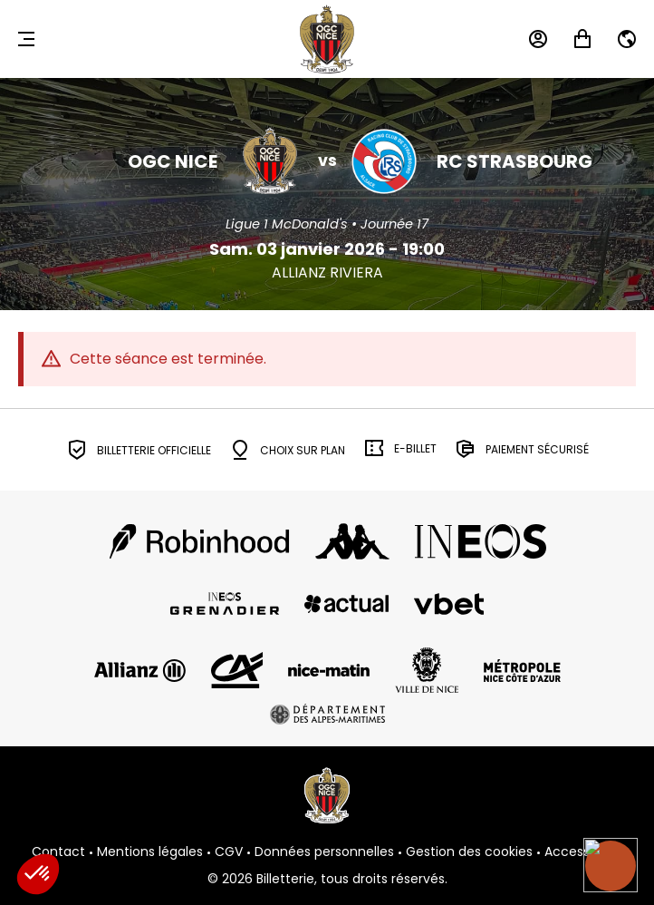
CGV (229, 852)
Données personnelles (324, 852)
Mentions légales (150, 852)
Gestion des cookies (469, 852)
